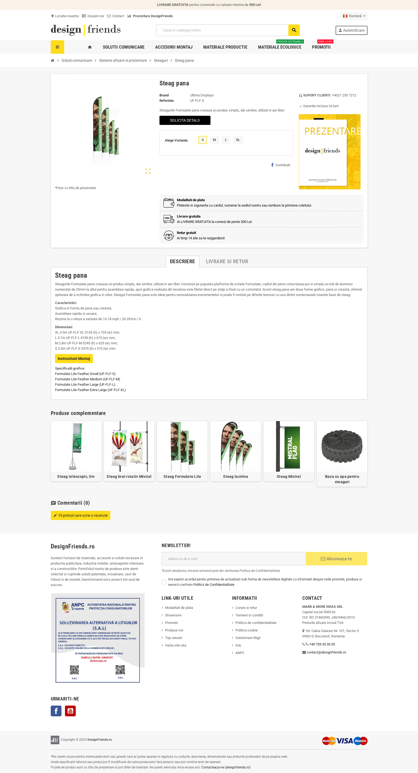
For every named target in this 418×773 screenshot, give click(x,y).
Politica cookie (246, 630)
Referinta (166, 101)
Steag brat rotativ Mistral (129, 476)
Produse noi (174, 630)
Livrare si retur (246, 608)
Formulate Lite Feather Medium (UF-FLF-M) (87, 379)
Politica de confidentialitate (256, 623)
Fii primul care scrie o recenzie (80, 515)
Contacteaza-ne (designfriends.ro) (225, 767)
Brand (164, 95)
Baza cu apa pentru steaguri (342, 479)
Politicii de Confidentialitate (213, 585)
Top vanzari (173, 638)
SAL (238, 645)
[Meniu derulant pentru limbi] (354, 16)
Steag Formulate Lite (182, 476)
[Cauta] (228, 30)
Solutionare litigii (247, 638)
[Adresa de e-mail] (234, 558)
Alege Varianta (176, 140)
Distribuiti (280, 165)
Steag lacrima (235, 476)
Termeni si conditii (249, 615)
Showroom (173, 615)
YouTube (70, 711)
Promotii (171, 623)
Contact (115, 16)
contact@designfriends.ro (326, 652)
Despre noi (93, 16)
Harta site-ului (175, 645)
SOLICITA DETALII (185, 120)
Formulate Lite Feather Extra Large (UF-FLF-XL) (90, 390)
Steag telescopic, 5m (75, 476)
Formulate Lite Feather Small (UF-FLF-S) (85, 374)
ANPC (239, 653)
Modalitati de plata (179, 608)
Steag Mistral (289, 476)
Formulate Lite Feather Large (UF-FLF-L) (85, 384)
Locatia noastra (65, 16)
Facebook (56, 711)
